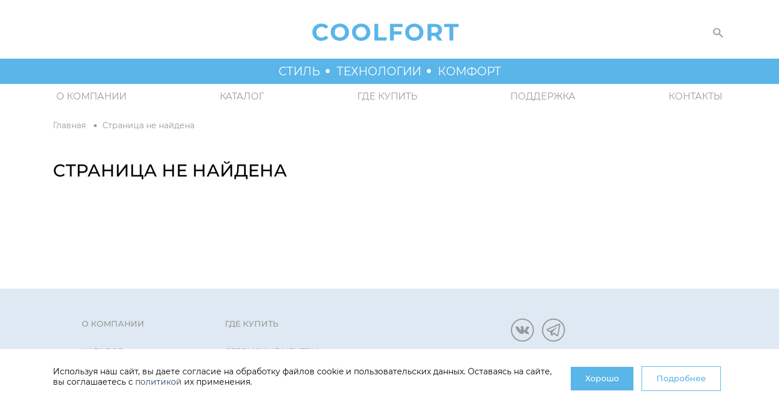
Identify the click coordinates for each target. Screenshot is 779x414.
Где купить (387, 96)
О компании (91, 96)
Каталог (242, 96)
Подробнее (681, 378)
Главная (69, 125)
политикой (158, 382)
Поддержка (542, 96)
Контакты (696, 96)
